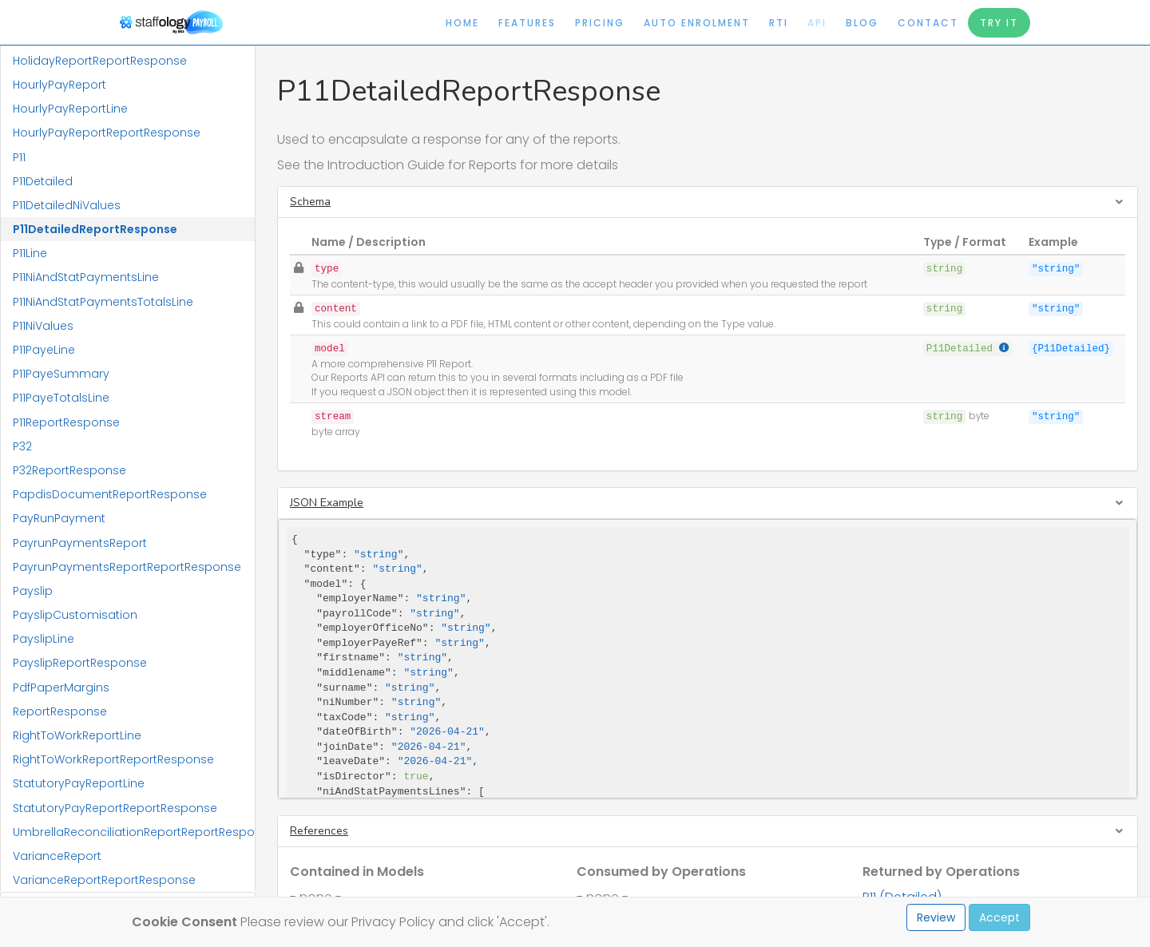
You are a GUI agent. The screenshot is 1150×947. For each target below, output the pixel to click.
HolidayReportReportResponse (100, 61)
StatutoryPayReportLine (79, 783)
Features (527, 23)
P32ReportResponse (69, 470)
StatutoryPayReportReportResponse (115, 808)
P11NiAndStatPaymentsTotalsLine (103, 302)
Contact (928, 23)
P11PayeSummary (61, 374)
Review (936, 917)
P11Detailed (43, 181)
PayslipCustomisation (75, 615)
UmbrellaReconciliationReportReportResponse (134, 832)
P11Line (30, 253)
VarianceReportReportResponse (104, 880)
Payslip (33, 591)
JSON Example (326, 502)
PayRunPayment (59, 518)
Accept (999, 917)
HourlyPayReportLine (70, 109)
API (817, 23)
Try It (999, 23)
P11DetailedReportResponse (95, 229)
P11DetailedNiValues (67, 205)
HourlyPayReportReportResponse (106, 133)
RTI (778, 23)
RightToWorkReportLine (77, 735)
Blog (862, 23)
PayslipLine (43, 639)
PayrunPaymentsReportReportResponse (127, 567)
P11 (19, 157)
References (319, 830)
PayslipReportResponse (80, 663)
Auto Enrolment (697, 23)
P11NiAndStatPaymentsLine (86, 277)
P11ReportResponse (66, 422)
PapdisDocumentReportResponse (110, 494)
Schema (310, 201)
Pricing (600, 23)
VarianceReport (57, 856)
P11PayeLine (44, 350)
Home (462, 23)
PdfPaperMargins (61, 687)
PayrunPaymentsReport (80, 543)
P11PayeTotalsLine (61, 398)
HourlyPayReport (59, 85)
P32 (22, 446)
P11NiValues (43, 326)
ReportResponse (60, 711)
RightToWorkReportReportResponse (113, 759)
